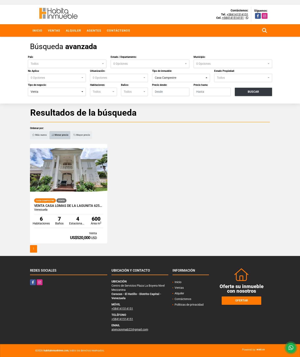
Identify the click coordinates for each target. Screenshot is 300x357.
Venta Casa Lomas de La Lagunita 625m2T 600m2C (68, 206)
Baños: (125, 85)
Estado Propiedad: (224, 71)
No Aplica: (33, 71)
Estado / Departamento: (124, 57)
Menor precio (59, 135)
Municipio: (199, 57)
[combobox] (67, 64)
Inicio (37, 30)
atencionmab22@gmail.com (129, 329)
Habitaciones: (97, 85)
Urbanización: (97, 71)
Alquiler (73, 30)
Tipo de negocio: (37, 85)
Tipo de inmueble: (162, 71)
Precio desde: (159, 85)
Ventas (54, 30)
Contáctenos (118, 30)
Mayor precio (81, 135)
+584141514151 (237, 14)
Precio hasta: (201, 85)
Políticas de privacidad (189, 304)
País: (30, 57)
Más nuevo (39, 135)
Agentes (94, 30)
